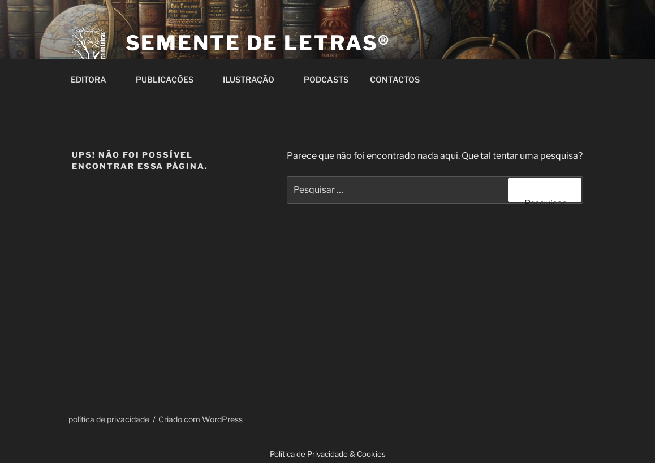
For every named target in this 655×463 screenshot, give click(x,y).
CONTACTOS (400, 79)
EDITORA (94, 79)
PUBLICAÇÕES (170, 79)
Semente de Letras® (258, 43)
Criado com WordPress (200, 419)
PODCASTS (326, 79)
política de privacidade (108, 419)
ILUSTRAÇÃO (254, 79)
